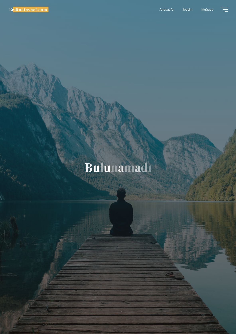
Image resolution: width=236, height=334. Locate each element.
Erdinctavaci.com (28, 9)
